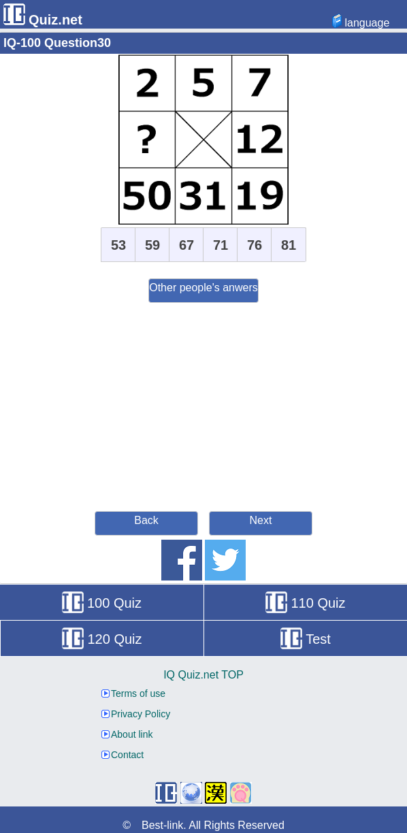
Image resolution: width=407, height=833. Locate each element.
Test (305, 639)
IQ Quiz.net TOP (203, 675)
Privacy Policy (135, 713)
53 (118, 245)
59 (152, 245)
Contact (122, 754)
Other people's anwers (203, 287)
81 (288, 245)
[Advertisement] (203, 405)
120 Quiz (102, 639)
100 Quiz (102, 602)
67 (186, 245)
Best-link (162, 825)
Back (146, 520)
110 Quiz (305, 602)
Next (261, 520)
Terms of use (133, 693)
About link (126, 734)
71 (220, 245)
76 (254, 245)
